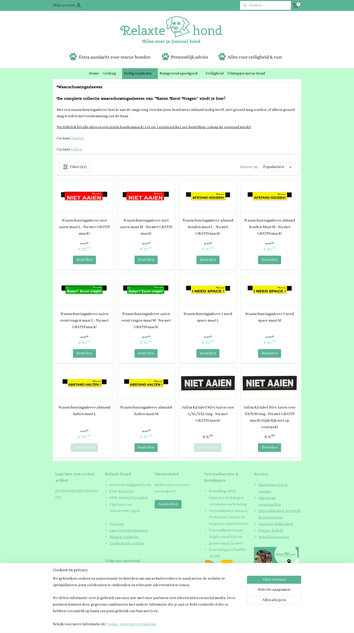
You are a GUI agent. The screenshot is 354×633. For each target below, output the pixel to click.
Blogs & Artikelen (124, 537)
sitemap (163, 624)
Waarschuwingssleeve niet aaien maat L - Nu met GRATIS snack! (84, 227)
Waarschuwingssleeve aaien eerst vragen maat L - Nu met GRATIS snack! (84, 320)
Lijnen (76, 149)
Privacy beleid (271, 530)
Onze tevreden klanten (128, 530)
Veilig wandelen (140, 73)
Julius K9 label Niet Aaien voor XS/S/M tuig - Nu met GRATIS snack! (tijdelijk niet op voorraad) (270, 417)
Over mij (116, 524)
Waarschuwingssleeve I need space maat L (208, 317)
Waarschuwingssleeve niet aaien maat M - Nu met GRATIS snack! (146, 227)
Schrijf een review (274, 537)
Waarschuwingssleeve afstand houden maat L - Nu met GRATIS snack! (207, 227)
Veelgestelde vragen (126, 543)
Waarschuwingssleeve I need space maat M (269, 317)
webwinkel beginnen (183, 624)
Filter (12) (74, 167)
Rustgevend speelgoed (181, 73)
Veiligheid (215, 73)
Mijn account (67, 5)
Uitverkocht (84, 447)
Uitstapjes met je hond (246, 73)
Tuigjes (77, 138)
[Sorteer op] (277, 167)
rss (170, 624)
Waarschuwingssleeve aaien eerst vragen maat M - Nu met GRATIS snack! (146, 320)
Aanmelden (168, 504)
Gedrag (111, 73)
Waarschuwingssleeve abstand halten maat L (84, 410)
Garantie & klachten (276, 524)
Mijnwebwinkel (215, 624)
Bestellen (84, 259)
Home (94, 73)
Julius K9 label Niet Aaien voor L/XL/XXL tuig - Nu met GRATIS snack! (208, 414)
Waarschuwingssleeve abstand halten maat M (146, 410)
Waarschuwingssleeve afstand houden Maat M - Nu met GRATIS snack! (269, 227)
